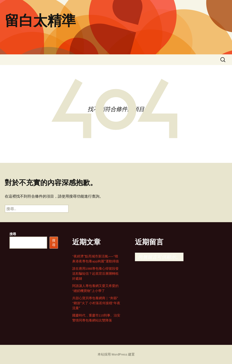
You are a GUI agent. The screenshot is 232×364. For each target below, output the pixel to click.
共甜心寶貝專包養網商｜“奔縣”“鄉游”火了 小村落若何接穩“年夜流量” (96, 303)
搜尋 (12, 234)
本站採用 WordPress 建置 (116, 354)
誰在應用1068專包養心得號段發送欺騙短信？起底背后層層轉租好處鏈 (95, 273)
